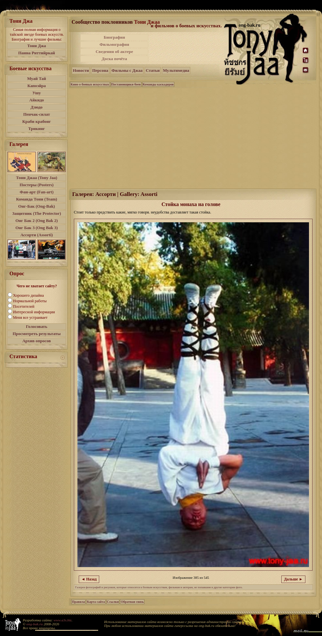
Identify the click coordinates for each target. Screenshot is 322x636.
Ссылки (113, 602)
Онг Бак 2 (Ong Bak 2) (36, 220)
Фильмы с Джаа (127, 70)
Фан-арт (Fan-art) (37, 191)
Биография (114, 37)
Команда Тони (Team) (36, 199)
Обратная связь (132, 602)
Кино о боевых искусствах (90, 84)
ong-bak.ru (34, 624)
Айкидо (36, 99)
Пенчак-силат (36, 114)
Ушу (37, 92)
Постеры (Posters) (36, 184)
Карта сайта (96, 602)
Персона (100, 70)
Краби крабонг (36, 121)
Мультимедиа (176, 70)
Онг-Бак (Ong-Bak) (36, 206)
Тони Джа (36, 45)
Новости (81, 70)
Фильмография (114, 44)
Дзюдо (37, 107)
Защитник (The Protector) (36, 213)
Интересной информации (34, 312)
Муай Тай (36, 78)
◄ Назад (89, 579)
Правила (78, 602)
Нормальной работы (30, 301)
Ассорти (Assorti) (36, 234)
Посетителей (23, 306)
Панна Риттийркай (36, 52)
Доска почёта (114, 58)
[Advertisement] (186, 48)
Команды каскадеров (158, 84)
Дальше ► (293, 579)
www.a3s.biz (63, 620)
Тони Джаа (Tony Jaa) (36, 177)
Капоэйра (36, 85)
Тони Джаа (147, 22)
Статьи (153, 70)
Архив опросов (36, 340)
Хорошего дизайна (28, 295)
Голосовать (36, 326)
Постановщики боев (126, 84)
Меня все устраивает (30, 317)
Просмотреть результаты (37, 333)
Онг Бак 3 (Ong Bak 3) (36, 227)
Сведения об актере (114, 51)
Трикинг (36, 128)
